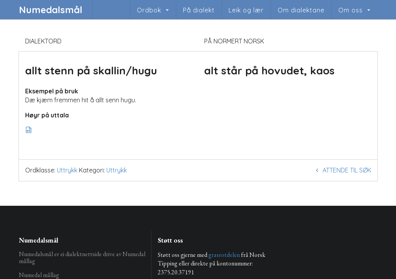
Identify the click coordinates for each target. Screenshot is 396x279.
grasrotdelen (224, 255)
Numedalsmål (50, 10)
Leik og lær (246, 10)
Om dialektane (301, 10)
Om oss (350, 10)
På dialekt (199, 10)
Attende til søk (342, 170)
